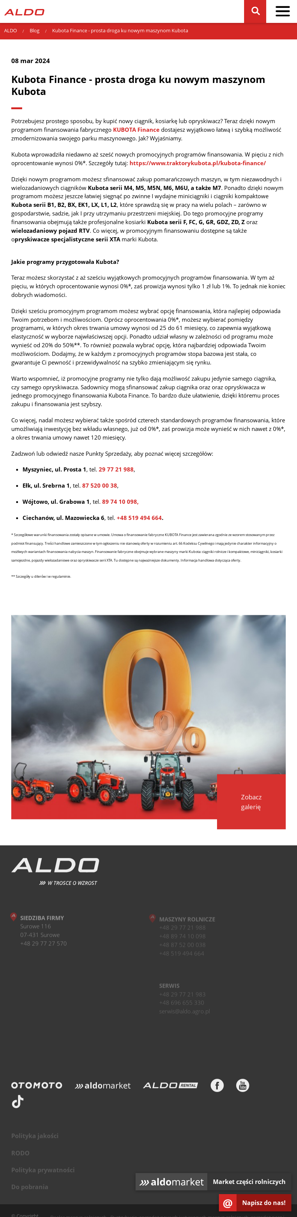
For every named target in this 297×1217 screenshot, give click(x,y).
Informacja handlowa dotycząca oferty (210, 560)
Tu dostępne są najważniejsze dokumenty (146, 560)
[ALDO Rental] (170, 1088)
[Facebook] (217, 1088)
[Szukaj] (255, 11)
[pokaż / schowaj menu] (283, 11)
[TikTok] (17, 1104)
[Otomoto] (36, 1088)
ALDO (10, 30)
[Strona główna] (24, 11)
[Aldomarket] (103, 1088)
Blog (34, 30)
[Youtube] (242, 1088)
